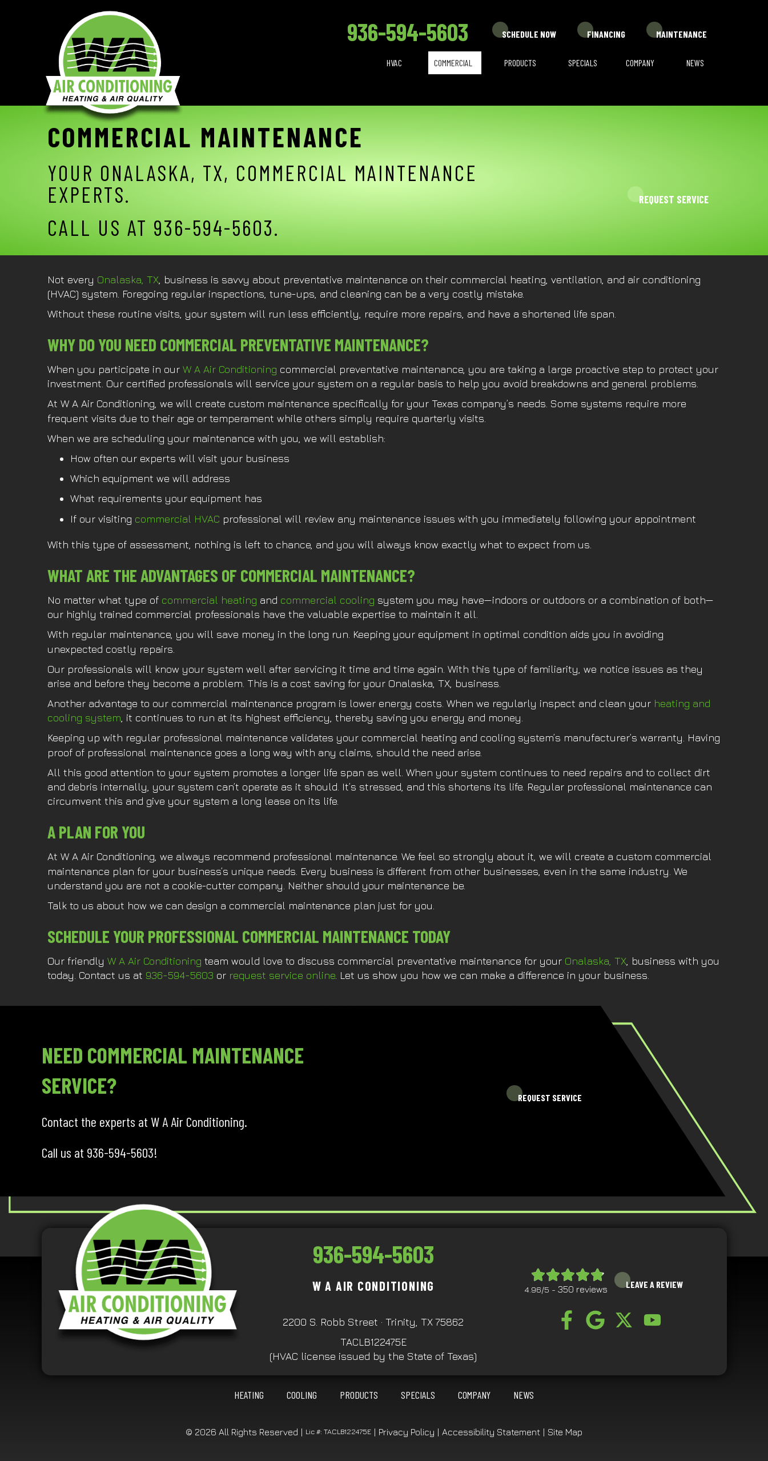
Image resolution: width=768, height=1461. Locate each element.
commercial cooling (327, 600)
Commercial (453, 62)
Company (640, 62)
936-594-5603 (407, 31)
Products (520, 62)
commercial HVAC (177, 519)
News (695, 62)
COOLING (302, 1395)
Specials (582, 62)
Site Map (565, 1432)
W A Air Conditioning (230, 369)
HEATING (249, 1395)
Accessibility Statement (491, 1432)
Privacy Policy (407, 1432)
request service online (282, 975)
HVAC (394, 62)
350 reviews (583, 1289)
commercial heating (209, 600)
